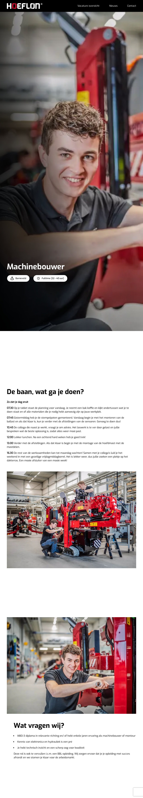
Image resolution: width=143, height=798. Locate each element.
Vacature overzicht (88, 6)
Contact (131, 6)
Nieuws (113, 6)
